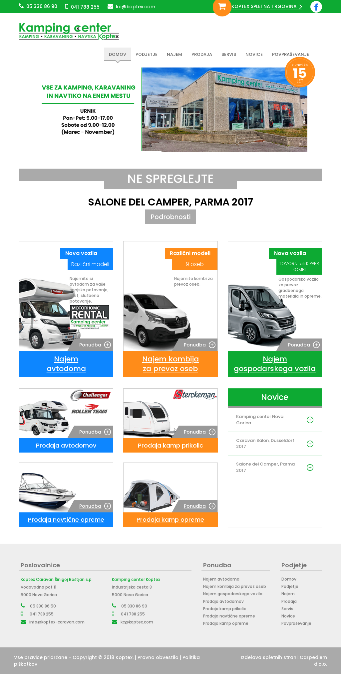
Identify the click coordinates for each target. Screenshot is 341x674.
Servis (228, 54)
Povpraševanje (290, 54)
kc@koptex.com (135, 6)
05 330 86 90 (41, 6)
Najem (174, 54)
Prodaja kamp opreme (225, 623)
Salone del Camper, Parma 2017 (170, 202)
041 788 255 (85, 7)
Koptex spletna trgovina (264, 6)
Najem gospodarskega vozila (232, 594)
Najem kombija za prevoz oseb (234, 587)
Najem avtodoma (221, 579)
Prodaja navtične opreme (229, 616)
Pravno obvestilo (158, 657)
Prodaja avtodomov (223, 601)
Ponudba (90, 344)
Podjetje (147, 54)
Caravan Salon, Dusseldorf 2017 (253, 444)
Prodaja (201, 54)
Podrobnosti (171, 216)
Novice (254, 54)
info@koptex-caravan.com (57, 622)
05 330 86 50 (43, 606)
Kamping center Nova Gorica (260, 420)
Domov (117, 54)
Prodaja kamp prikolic (224, 608)
